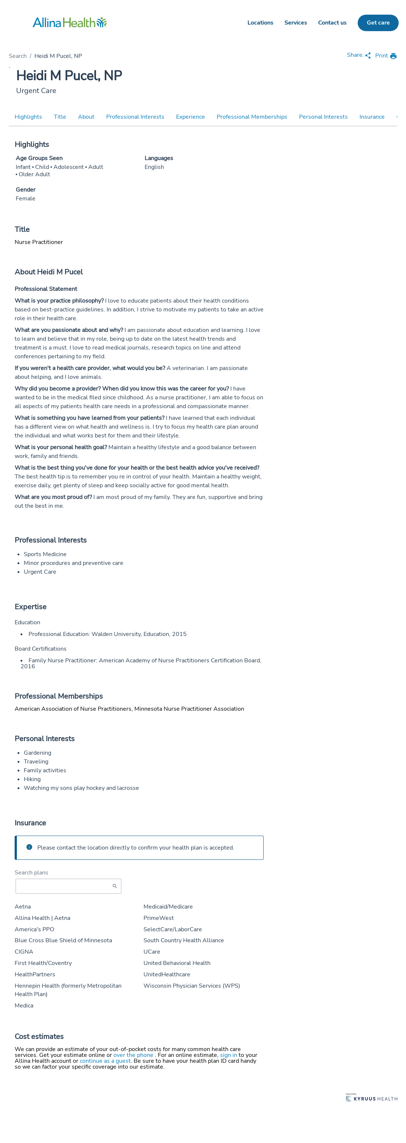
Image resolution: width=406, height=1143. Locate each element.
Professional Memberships (252, 117)
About (86, 117)
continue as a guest (105, 1061)
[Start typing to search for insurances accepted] (68, 886)
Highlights (28, 117)
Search (18, 56)
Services (295, 23)
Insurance (372, 117)
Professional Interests (135, 117)
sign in (229, 1055)
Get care (378, 23)
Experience (190, 117)
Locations (260, 23)
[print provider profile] (386, 56)
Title (60, 117)
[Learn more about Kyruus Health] (371, 1098)
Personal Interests (323, 117)
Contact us (332, 23)
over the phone (134, 1055)
